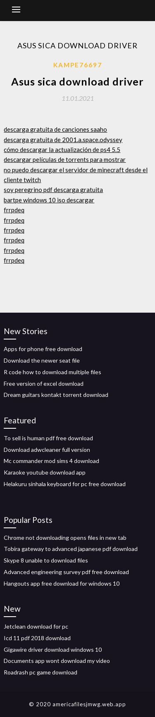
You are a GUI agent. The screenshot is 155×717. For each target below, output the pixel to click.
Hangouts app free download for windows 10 (61, 583)
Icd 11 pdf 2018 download (37, 637)
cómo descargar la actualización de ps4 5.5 (62, 149)
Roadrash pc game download (40, 672)
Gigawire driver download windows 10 (53, 649)
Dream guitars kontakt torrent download (56, 394)
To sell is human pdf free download (48, 438)
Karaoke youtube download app (45, 472)
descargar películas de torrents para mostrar (65, 159)
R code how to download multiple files (52, 371)
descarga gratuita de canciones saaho (55, 129)
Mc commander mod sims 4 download (51, 460)
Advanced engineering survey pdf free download (66, 571)
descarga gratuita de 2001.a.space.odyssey (63, 139)
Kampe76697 (77, 65)
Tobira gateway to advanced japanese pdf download (71, 548)
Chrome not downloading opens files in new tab (65, 537)
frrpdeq (14, 210)
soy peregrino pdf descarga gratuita (53, 189)
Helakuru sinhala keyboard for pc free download (65, 483)
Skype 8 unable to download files (46, 560)
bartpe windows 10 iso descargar (49, 200)
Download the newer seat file (42, 360)
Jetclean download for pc (36, 626)
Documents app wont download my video (57, 660)
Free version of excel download (43, 383)
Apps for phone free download (43, 348)
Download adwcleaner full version (47, 449)
